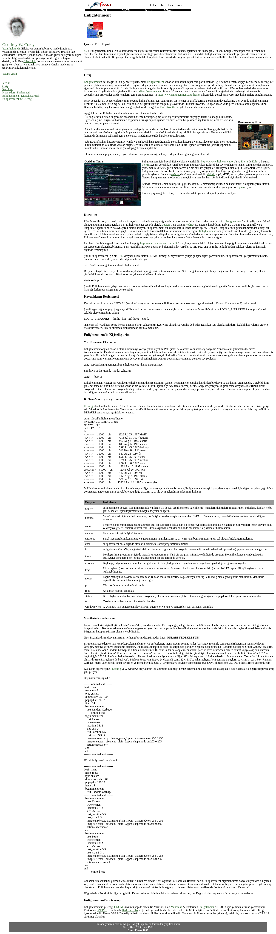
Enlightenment (92, 81)
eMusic (175, 174)
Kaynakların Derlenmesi (16, 92)
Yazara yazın (9, 73)
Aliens (142, 91)
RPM (121, 255)
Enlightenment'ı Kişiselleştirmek (20, 95)
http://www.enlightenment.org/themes (179, 94)
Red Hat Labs (130, 910)
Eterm (244, 161)
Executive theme (169, 107)
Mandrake (176, 906)
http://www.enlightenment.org (218, 161)
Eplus (255, 161)
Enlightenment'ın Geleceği (17, 98)
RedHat (190, 224)
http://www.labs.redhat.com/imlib (159, 243)
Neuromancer (153, 91)
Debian (165, 224)
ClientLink (30, 61)
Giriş (5, 86)
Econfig (88, 406)
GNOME (119, 906)
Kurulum (7, 89)
